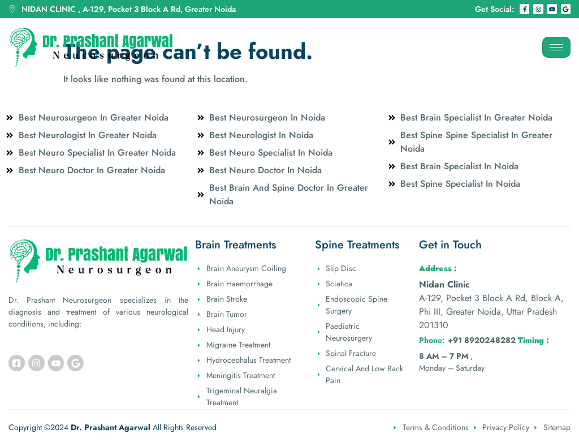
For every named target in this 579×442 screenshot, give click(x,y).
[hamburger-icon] (556, 47)
